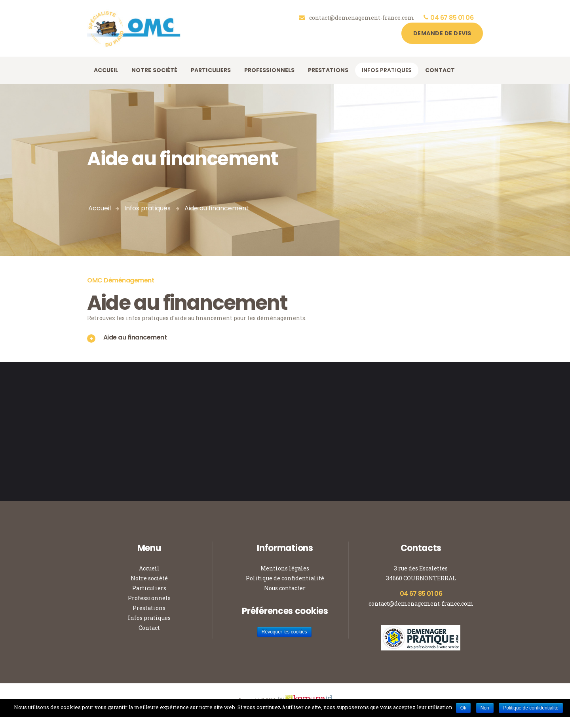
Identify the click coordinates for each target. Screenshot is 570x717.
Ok (463, 708)
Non (485, 708)
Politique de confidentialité (285, 578)
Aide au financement (135, 337)
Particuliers (149, 588)
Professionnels (149, 598)
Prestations (149, 608)
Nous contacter (285, 588)
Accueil (99, 208)
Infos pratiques (147, 208)
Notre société (149, 578)
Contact (149, 627)
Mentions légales (284, 568)
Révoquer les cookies (284, 632)
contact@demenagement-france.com (421, 603)
